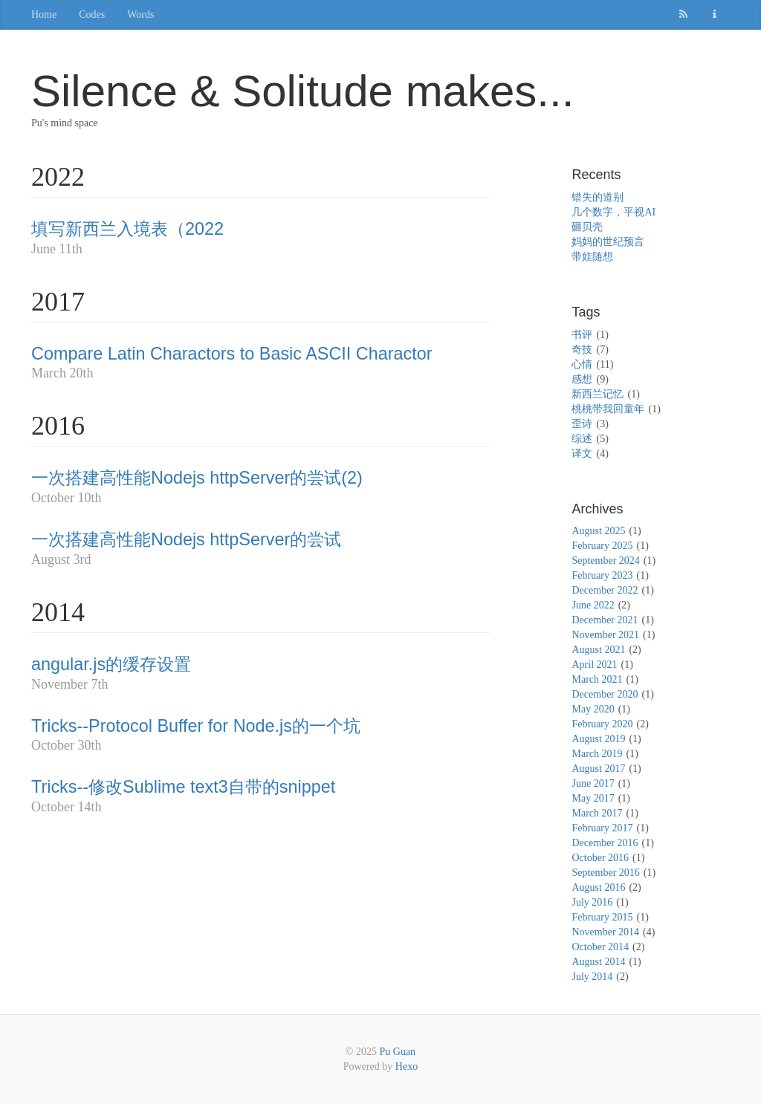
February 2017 (601, 828)
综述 (581, 438)
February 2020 (601, 724)
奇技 (581, 349)
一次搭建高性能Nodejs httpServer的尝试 (186, 539)
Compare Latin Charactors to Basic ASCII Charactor (232, 353)
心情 (581, 364)
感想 (581, 379)
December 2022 (604, 590)
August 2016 (598, 887)
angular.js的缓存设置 (111, 664)
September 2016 (605, 872)
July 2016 (591, 902)
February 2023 (601, 575)
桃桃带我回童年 (607, 409)
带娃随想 (592, 256)
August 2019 (598, 738)
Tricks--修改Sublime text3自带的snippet (183, 786)
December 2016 (604, 842)
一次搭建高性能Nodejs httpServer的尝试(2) (197, 477)
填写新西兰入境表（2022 (127, 228)
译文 (581, 453)
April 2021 (594, 664)
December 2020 (604, 694)
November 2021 (605, 634)
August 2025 (598, 530)
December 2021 (604, 620)
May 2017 (592, 798)
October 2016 (600, 857)
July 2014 (591, 976)
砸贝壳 (587, 227)
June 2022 (592, 605)
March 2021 (596, 679)
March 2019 (596, 753)
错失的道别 (597, 197)
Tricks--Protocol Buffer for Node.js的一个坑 (195, 726)
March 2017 (596, 813)
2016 (58, 426)
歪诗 (581, 423)
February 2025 (601, 545)
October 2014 (600, 946)
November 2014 (605, 932)
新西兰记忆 (597, 394)
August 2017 (598, 768)
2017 (58, 301)
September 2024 (605, 560)
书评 (581, 334)
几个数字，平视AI (613, 212)
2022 (58, 177)
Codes (92, 14)
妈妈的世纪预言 (607, 241)
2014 (58, 612)
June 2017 (592, 783)
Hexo (406, 1066)
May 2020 (592, 709)
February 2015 (601, 917)
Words (140, 14)
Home (43, 14)
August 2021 (598, 649)
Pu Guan (398, 1051)
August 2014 (598, 961)
